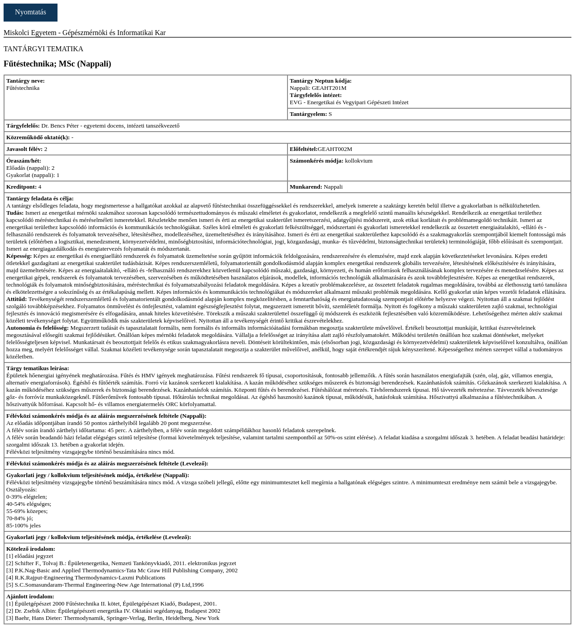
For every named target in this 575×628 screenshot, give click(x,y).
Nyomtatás (30, 12)
